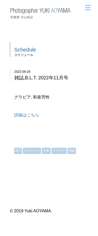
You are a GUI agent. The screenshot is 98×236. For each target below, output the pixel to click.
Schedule (25, 50)
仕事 (46, 150)
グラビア (59, 150)
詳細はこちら (26, 115)
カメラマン (32, 150)
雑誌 (72, 150)
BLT (18, 150)
